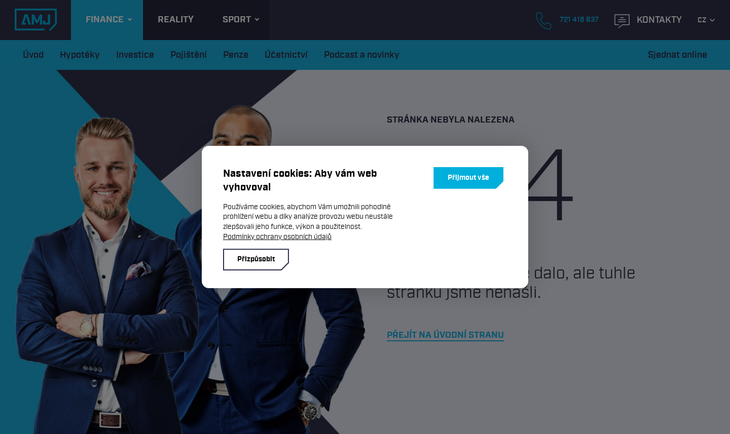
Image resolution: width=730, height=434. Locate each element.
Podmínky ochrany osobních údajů (277, 236)
